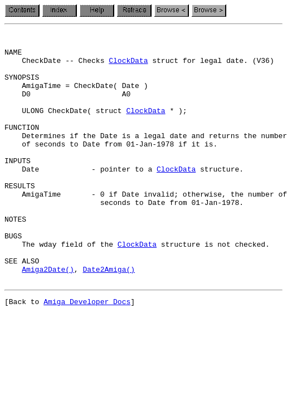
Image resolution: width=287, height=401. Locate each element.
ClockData (128, 67)
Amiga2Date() (48, 317)
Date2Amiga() (108, 317)
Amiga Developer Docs (86, 353)
